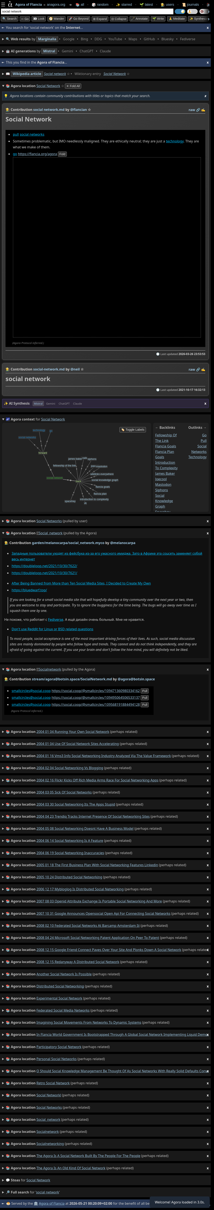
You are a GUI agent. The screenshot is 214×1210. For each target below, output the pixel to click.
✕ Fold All (73, 86)
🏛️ (36, 1203)
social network (38, 1180)
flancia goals (165, 446)
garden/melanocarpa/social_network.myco (68, 542)
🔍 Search (9, 18)
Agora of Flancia (52, 1203)
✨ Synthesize (199, 18)
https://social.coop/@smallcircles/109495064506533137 (96, 697)
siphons (161, 489)
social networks (32, 134)
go (15, 154)
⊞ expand (100, 19)
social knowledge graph (164, 501)
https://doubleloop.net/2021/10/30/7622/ (44, 566)
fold (62, 154)
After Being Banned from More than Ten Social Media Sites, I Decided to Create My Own (81, 583)
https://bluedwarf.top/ (29, 590)
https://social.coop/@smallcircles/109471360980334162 (96, 690)
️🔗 (198, 109)
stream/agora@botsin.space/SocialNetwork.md (72, 679)
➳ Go (25, 19)
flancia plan (164, 451)
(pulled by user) (107, 521)
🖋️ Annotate (139, 18)
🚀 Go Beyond (79, 18)
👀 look (38, 18)
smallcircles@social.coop (31, 690)
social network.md (48, 109)
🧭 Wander (56, 18)
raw (192, 109)
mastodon (163, 484)
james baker (165, 473)
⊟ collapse (119, 19)
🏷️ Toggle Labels (132, 429)
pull (16, 134)
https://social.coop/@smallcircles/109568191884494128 (96, 704)
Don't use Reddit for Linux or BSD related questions (52, 629)
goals (159, 457)
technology (174, 141)
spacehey (162, 512)
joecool (161, 478)
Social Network (115, 73)
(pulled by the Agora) (107, 533)
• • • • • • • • (101, 39)
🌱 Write (158, 18)
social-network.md (49, 369)
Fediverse (55, 619)
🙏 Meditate (177, 18)
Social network (55, 73)
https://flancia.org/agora (37, 154)
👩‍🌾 (8, 109)
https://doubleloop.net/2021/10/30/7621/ (44, 573)
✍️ (203, 109)
